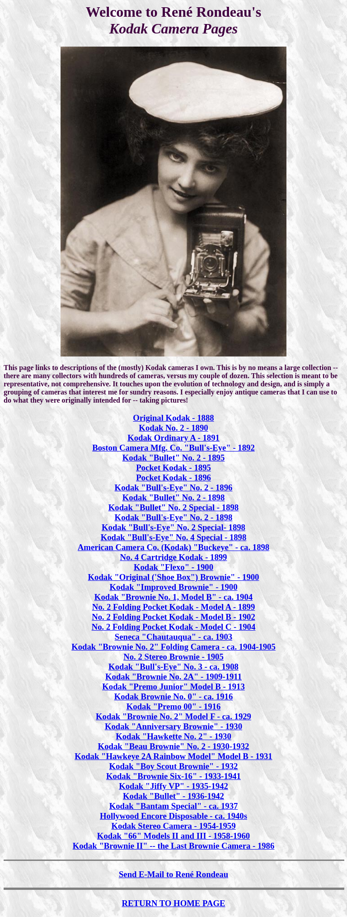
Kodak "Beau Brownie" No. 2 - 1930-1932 (173, 746)
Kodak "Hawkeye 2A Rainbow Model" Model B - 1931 (173, 756)
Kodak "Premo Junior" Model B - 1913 (173, 686)
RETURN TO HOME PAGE (173, 903)
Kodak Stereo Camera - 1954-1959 (174, 826)
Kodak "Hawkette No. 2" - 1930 (173, 736)
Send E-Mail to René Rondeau (173, 874)
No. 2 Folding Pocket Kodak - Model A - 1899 (173, 607)
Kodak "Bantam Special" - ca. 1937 (173, 806)
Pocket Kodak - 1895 (173, 467)
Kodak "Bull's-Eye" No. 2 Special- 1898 (173, 527)
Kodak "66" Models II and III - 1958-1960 (173, 836)
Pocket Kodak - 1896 (173, 477)
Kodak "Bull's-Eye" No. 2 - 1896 (174, 487)
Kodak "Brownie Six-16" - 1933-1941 (173, 776)
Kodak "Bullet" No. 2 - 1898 (173, 497)
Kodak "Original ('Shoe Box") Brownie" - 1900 (173, 577)
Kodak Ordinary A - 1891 (173, 437)
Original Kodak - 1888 (173, 418)
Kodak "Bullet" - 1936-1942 (173, 796)
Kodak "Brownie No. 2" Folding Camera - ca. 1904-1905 (173, 646)
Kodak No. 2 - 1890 (173, 427)
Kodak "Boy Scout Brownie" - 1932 (173, 766)
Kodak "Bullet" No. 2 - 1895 (173, 457)
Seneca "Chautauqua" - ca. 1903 (173, 636)
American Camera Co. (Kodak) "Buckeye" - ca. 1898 (173, 547)
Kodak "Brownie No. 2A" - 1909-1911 (173, 676)
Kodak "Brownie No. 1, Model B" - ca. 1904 (173, 597)
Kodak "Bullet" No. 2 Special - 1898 (173, 507)
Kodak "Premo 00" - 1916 (173, 706)
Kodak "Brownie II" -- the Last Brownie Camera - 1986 (174, 845)
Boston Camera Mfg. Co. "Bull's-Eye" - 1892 (173, 447)
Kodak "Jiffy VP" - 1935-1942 (173, 786)
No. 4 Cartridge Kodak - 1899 (173, 557)
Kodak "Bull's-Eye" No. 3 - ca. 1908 (173, 666)
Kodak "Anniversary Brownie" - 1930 (173, 726)
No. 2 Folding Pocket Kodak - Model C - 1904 (174, 627)
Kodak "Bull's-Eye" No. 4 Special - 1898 (174, 537)
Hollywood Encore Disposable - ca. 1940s (173, 816)
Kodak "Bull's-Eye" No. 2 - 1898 (174, 517)
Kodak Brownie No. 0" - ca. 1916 (173, 696)
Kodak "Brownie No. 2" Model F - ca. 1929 (173, 716)
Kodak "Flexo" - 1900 (173, 567)
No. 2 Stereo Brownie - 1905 (173, 656)
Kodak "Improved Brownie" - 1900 (174, 587)
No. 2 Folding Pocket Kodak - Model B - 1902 (173, 617)
